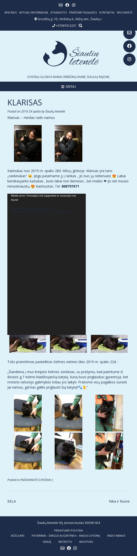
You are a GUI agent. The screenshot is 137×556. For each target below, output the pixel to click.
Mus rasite (124, 12)
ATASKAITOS (58, 12)
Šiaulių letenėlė (55, 111)
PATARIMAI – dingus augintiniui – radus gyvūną (66, 535)
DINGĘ (47, 541)
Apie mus (10, 12)
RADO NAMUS (116, 535)
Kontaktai (106, 12)
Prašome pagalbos (83, 12)
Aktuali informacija (33, 12)
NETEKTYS (65, 541)
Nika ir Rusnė (119, 501)
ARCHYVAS (86, 541)
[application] (46, 264)
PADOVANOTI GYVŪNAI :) (36, 480)
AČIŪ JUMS (17, 535)
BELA (11, 501)
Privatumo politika (68, 530)
